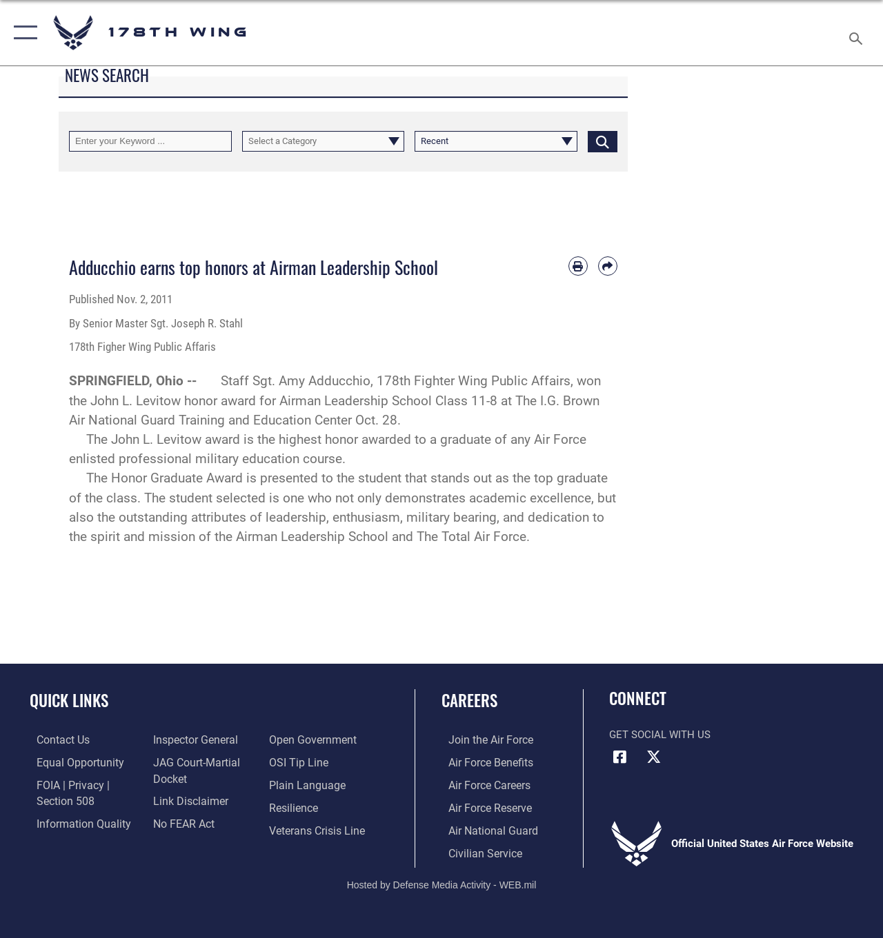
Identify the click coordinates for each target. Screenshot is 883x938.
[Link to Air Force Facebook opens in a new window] (619, 756)
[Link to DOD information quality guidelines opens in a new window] (74, 821)
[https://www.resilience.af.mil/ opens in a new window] (295, 805)
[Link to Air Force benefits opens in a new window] (483, 761)
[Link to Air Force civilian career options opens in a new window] (477, 850)
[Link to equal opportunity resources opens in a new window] (71, 761)
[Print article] (578, 266)
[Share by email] (607, 266)
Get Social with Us (660, 734)
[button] (22, 32)
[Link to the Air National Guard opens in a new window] (484, 828)
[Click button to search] (602, 141)
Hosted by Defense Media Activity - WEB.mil (442, 881)
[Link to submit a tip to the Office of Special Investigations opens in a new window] (298, 761)
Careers (469, 700)
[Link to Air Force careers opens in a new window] (482, 783)
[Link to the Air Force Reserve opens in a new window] (482, 805)
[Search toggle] (858, 32)
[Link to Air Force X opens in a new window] (653, 756)
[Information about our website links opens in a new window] (186, 799)
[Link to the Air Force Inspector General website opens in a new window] (191, 739)
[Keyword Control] (150, 141)
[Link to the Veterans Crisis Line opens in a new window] (317, 828)
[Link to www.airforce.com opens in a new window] (483, 739)
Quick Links (69, 700)
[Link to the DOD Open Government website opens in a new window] (312, 739)
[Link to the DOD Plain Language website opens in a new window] (306, 783)
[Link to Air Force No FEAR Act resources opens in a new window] (180, 821)
